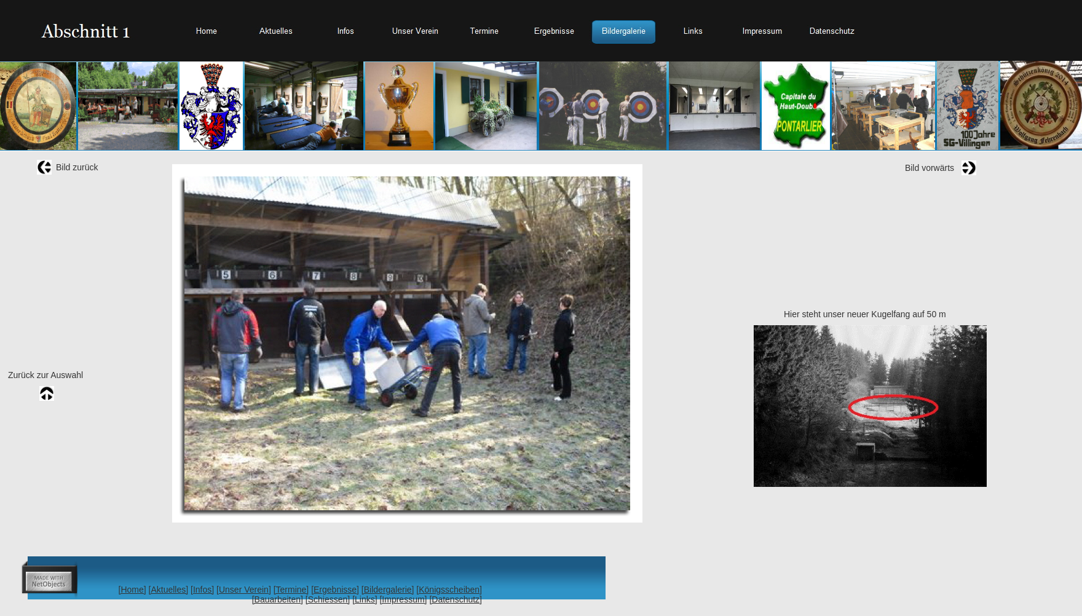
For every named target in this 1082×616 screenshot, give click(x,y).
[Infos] (202, 589)
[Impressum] (403, 599)
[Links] (364, 599)
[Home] (132, 589)
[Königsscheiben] (449, 589)
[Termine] (291, 589)
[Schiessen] (328, 599)
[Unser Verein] (243, 589)
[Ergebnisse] (335, 589)
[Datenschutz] (455, 599)
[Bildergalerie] (387, 589)
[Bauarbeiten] (277, 599)
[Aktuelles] (169, 589)
